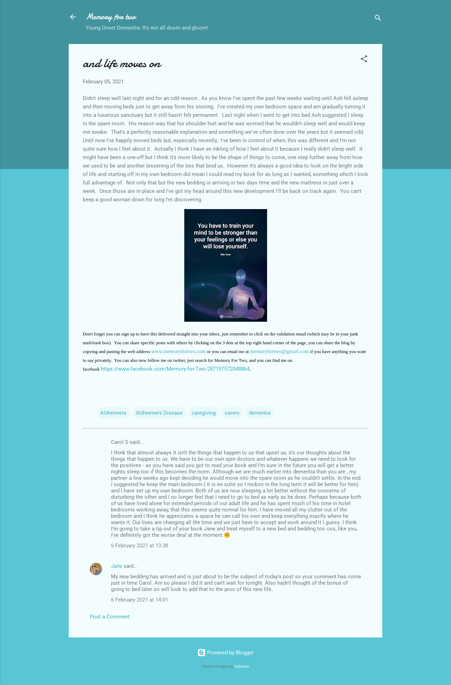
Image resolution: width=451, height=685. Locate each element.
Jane (116, 566)
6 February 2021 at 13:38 (139, 545)
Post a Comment (110, 617)
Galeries (241, 666)
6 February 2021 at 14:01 (139, 600)
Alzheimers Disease (159, 413)
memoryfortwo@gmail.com (279, 351)
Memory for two (111, 17)
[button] (364, 60)
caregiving (204, 413)
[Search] (378, 19)
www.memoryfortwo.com (178, 351)
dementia (260, 413)
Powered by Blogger (225, 652)
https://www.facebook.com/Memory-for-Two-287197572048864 (175, 369)
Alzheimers (113, 413)
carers (232, 413)
